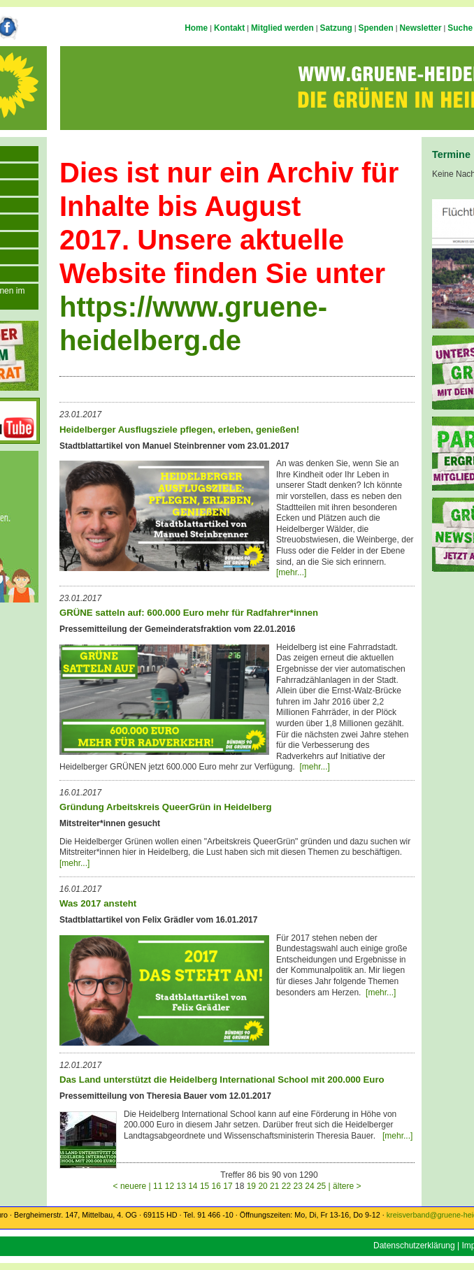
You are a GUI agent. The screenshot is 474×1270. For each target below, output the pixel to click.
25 (321, 1186)
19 (251, 1186)
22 (286, 1186)
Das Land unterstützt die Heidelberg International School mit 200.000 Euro (222, 1079)
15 (204, 1186)
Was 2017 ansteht (97, 903)
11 (157, 1186)
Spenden (376, 28)
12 (169, 1186)
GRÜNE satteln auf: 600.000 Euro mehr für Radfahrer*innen (188, 612)
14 (192, 1186)
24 (309, 1186)
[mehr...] (291, 572)
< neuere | (133, 1186)
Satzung (336, 28)
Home (196, 28)
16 (216, 1186)
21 (274, 1186)
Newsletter (420, 28)
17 (227, 1186)
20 (262, 1186)
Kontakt (229, 28)
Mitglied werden (282, 28)
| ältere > (345, 1186)
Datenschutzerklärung (414, 1245)
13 (180, 1186)
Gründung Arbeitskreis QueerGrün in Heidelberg (165, 807)
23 (298, 1186)
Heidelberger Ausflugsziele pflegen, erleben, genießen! (179, 429)
